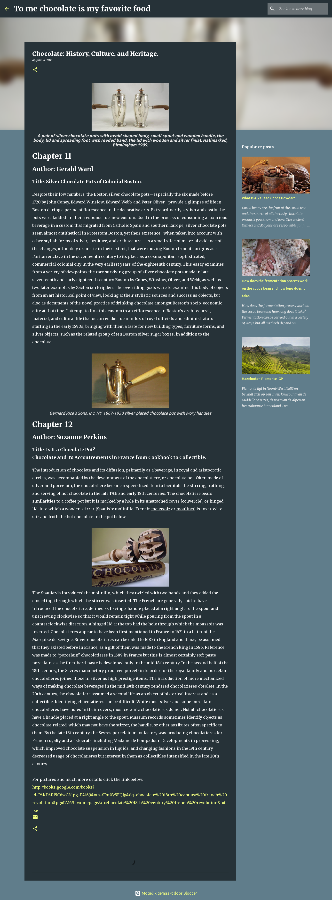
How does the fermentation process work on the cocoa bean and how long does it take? (275, 288)
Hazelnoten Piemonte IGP (262, 379)
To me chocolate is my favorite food (82, 9)
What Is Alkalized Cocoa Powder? (268, 198)
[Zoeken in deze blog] (302, 9)
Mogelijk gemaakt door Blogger (166, 893)
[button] (35, 70)
